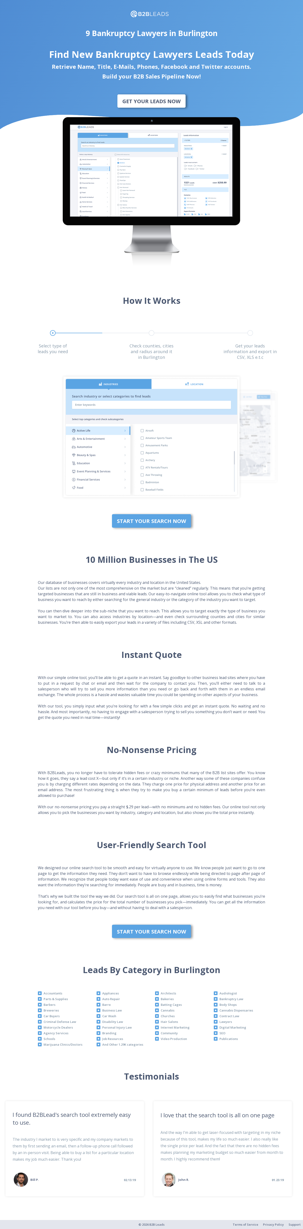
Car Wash (109, 1016)
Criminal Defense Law (60, 1021)
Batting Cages (171, 1004)
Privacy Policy (273, 1224)
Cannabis (167, 1010)
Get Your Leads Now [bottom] (151, 101)
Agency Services (56, 1033)
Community (169, 1033)
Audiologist (228, 993)
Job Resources (112, 1038)
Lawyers (225, 1021)
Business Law (112, 1010)
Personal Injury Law (117, 1027)
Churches (168, 1016)
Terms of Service (245, 1224)
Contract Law (229, 1016)
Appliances (110, 993)
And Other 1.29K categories (122, 1044)
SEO (222, 1033)
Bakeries (167, 999)
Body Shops (228, 1004)
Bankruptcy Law (231, 999)
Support (295, 1224)
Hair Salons (169, 1021)
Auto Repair (111, 999)
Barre (106, 1004)
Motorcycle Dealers (58, 1027)
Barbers (49, 1004)
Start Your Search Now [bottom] (151, 520)
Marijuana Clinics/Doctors (63, 1044)
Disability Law (112, 1021)
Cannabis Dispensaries (236, 1010)
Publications (228, 1038)
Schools (49, 1038)
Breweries (51, 1010)
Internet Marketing (175, 1027)
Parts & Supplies (56, 999)
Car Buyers (52, 1016)
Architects (168, 993)
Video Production (174, 1038)
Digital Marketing (232, 1027)
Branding (109, 1033)
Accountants (53, 993)
